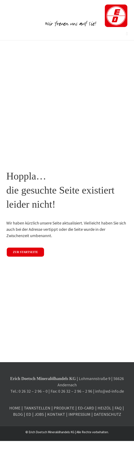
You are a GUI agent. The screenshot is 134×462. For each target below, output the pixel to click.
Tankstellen (37, 408)
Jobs (39, 414)
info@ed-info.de (109, 391)
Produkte (64, 408)
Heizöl (104, 408)
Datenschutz (107, 414)
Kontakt (56, 414)
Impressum (79, 414)
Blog (18, 414)
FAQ (118, 408)
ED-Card (86, 408)
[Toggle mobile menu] (127, 34)
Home (14, 408)
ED (28, 414)
